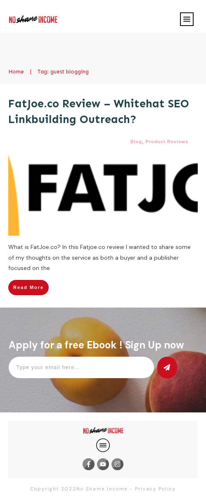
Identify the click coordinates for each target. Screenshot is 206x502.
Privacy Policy (155, 489)
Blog (136, 141)
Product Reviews (166, 141)
